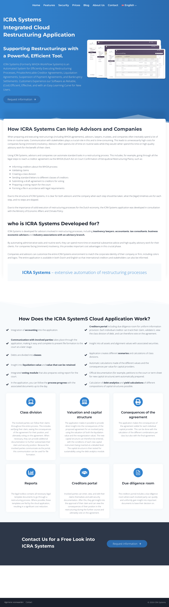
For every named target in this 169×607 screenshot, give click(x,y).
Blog (86, 5)
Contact (113, 5)
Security (63, 5)
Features (49, 5)
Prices (76, 5)
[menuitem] (129, 5)
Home (36, 5)
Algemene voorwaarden (14, 602)
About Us (99, 5)
